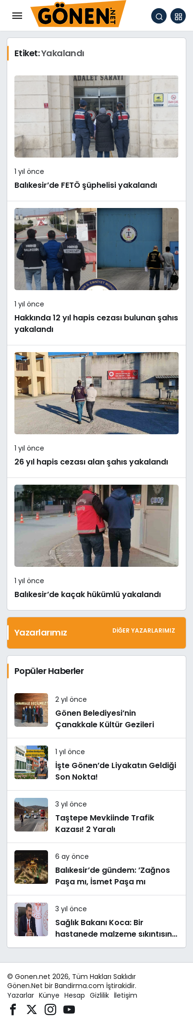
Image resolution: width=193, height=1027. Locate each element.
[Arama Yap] (159, 16)
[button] (178, 16)
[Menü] (16, 15)
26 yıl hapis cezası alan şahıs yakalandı (91, 461)
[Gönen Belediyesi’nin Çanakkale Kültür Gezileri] (96, 712)
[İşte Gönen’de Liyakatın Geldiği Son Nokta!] (96, 764)
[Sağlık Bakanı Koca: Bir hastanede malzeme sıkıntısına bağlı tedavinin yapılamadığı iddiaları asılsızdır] (96, 921)
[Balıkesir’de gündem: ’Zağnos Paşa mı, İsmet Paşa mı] (96, 869)
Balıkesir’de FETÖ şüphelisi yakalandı (85, 185)
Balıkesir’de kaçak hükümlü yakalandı (87, 594)
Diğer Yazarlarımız (143, 630)
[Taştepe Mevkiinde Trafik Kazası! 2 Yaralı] (96, 817)
